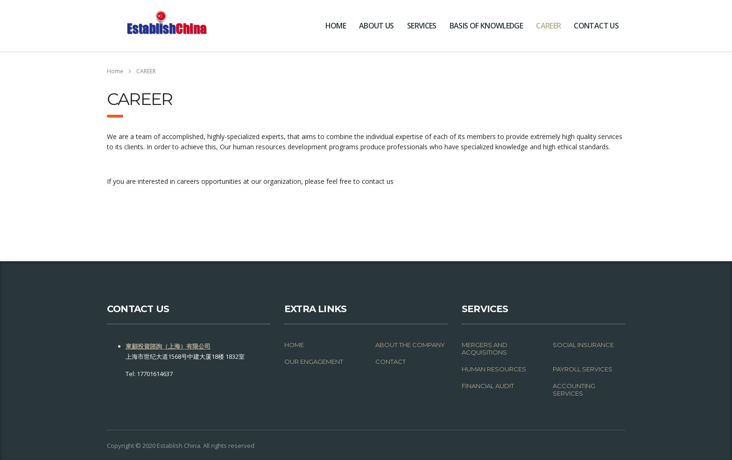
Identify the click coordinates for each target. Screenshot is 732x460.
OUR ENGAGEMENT (313, 361)
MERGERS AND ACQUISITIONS (484, 348)
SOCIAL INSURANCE (583, 344)
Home (115, 71)
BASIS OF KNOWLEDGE (486, 26)
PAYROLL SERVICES (582, 369)
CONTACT (390, 361)
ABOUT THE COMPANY (410, 344)
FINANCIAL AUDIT (488, 386)
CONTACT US (596, 26)
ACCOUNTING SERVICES (574, 389)
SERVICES (421, 26)
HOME (335, 26)
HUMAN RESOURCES (494, 369)
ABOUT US (376, 26)
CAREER (548, 26)
